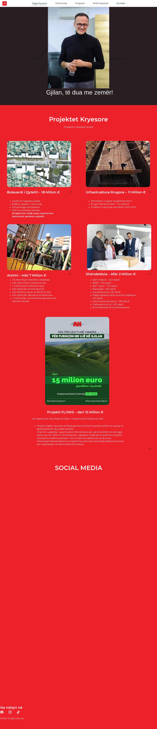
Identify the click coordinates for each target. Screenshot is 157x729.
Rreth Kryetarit (100, 3)
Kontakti (121, 3)
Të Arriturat (61, 3)
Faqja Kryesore (39, 3)
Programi (80, 3)
